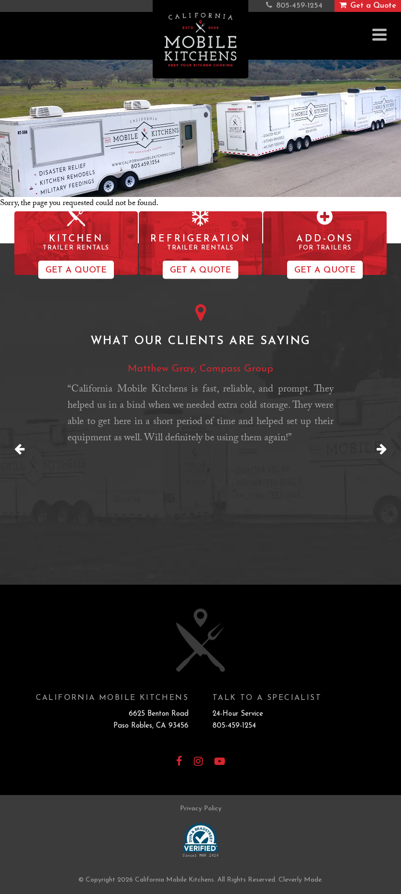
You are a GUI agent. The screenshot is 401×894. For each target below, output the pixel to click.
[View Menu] (379, 34)
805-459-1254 (234, 726)
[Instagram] (198, 762)
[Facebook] (179, 762)
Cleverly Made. (300, 879)
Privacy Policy (201, 808)
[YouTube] (219, 762)
